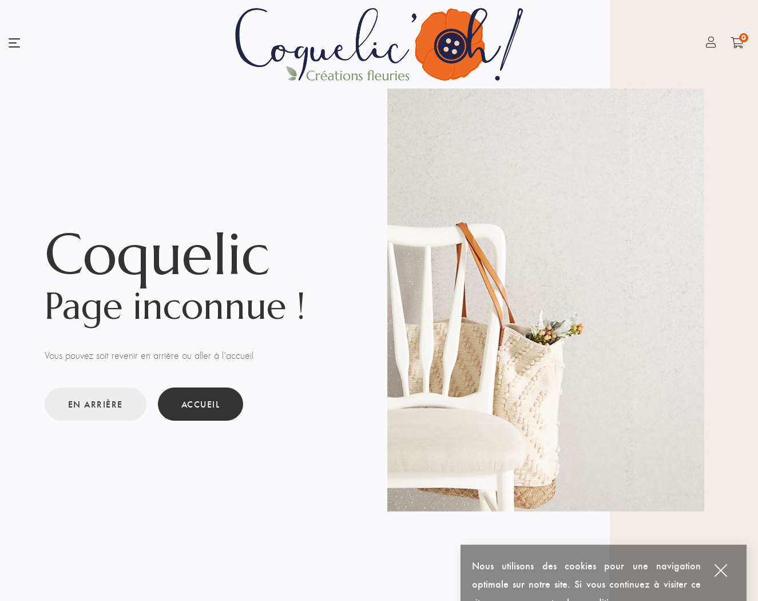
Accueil (200, 404)
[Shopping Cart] (737, 42)
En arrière (95, 404)
